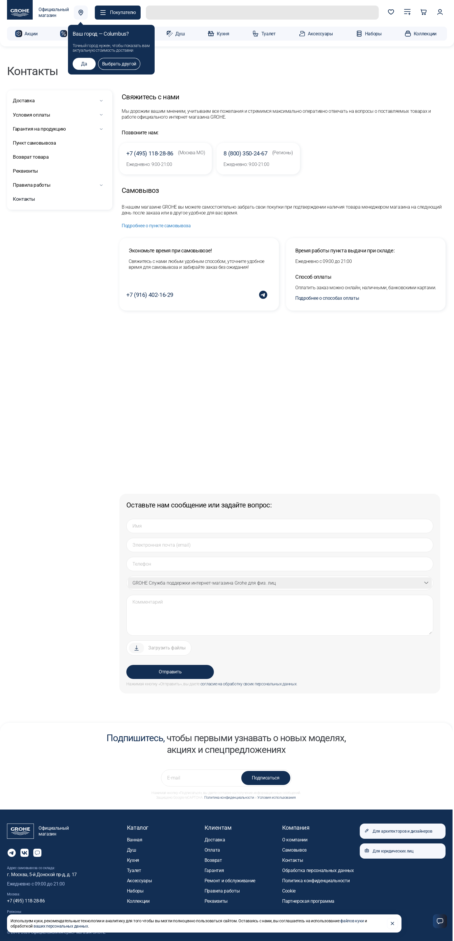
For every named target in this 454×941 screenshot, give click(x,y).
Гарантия (214, 869)
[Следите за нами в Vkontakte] (24, 852)
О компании (295, 839)
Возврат (213, 859)
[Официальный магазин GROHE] (38, 13)
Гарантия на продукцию (40, 128)
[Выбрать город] (83, 13)
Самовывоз (294, 849)
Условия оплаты (31, 114)
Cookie (289, 890)
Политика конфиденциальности (229, 797)
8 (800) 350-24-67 (258, 152)
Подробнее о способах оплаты (327, 297)
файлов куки (352, 922)
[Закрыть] (392, 924)
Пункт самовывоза (34, 142)
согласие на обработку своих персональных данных (248, 683)
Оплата (212, 849)
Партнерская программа (308, 900)
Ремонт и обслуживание (230, 880)
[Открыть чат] (37, 852)
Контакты (23, 198)
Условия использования (276, 797)
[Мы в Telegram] (11, 852)
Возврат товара (30, 156)
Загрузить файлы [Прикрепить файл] (166, 647)
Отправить (170, 671)
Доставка (23, 100)
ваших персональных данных (61, 927)
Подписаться (265, 777)
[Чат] (440, 921)
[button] (119, 13)
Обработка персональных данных (318, 869)
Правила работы (31, 184)
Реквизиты (25, 170)
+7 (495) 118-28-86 (165, 152)
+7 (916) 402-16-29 (149, 293)
